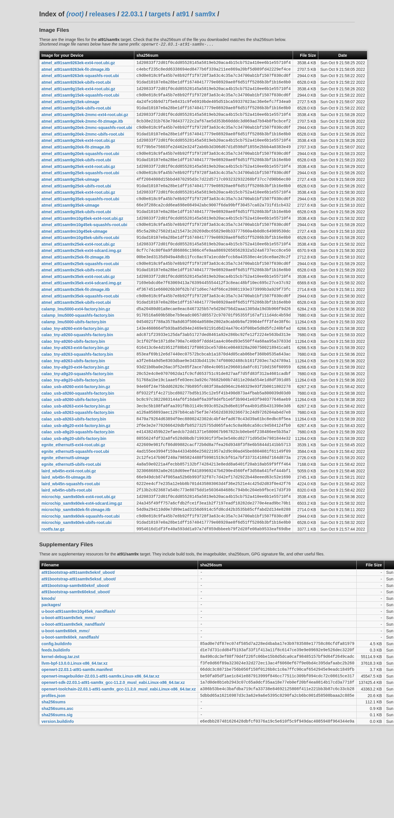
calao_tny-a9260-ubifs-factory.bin (73, 379)
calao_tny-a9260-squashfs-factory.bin (77, 372)
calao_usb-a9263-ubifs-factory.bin (74, 467)
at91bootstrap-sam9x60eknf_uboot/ (75, 651)
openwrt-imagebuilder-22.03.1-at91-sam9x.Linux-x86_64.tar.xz (101, 753)
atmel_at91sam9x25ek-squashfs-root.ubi (80, 291)
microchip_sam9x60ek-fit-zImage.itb (76, 570)
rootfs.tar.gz (53, 592)
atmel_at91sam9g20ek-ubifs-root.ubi (76, 174)
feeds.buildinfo (56, 724)
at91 (182, 14)
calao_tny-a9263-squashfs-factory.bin (77, 394)
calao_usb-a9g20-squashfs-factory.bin (78, 482)
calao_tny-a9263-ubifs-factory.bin (73, 401)
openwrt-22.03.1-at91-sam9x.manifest (77, 746)
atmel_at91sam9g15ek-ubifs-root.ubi (76, 115)
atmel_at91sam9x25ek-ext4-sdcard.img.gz (82, 276)
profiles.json (53, 775)
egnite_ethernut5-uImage (65, 511)
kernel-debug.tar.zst (60, 731)
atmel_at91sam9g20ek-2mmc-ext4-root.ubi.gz (85, 122)
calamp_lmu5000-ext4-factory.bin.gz (76, 342)
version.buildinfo (58, 805)
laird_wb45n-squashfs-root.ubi (71, 540)
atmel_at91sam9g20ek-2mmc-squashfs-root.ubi (87, 137)
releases (102, 14)
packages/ (51, 673)
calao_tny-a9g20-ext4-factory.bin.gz (75, 408)
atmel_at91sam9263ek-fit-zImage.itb (76, 71)
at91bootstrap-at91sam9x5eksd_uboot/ (79, 643)
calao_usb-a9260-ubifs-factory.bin (74, 445)
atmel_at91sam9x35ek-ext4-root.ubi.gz (78, 306)
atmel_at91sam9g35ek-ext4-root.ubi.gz (78, 210)
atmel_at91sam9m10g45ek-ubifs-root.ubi (80, 262)
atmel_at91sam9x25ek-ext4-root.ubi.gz (78, 269)
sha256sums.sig (57, 797)
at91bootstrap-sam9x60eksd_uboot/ (76, 658)
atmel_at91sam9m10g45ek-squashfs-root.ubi (84, 247)
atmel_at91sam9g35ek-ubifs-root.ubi (76, 232)
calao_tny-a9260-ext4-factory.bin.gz (75, 364)
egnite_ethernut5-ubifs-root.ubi (71, 518)
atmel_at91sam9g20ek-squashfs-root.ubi (80, 166)
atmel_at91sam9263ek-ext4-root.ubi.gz (78, 64)
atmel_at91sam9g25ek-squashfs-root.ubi (80, 188)
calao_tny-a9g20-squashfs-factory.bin (77, 416)
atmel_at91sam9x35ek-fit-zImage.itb (76, 320)
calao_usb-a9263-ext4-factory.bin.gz (76, 452)
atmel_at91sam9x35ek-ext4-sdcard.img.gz (82, 313)
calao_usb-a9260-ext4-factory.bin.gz (76, 430)
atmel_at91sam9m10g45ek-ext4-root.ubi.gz (82, 240)
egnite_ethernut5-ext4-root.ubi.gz (73, 496)
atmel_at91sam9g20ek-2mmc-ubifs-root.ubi (83, 144)
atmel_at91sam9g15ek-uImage (71, 107)
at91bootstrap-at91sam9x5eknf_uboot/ (78, 636)
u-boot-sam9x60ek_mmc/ (66, 702)
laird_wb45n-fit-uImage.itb (66, 533)
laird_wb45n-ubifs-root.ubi (67, 548)
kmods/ (49, 665)
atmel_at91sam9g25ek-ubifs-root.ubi (76, 203)
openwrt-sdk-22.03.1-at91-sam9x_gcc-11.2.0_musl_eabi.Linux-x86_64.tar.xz (113, 761)
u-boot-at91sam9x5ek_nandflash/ (73, 695)
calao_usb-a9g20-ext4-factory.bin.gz (76, 474)
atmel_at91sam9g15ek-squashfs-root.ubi (80, 100)
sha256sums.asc (57, 790)
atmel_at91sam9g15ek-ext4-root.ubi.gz (78, 93)
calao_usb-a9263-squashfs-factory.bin (78, 460)
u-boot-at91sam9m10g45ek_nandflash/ (79, 680)
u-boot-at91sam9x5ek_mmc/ (69, 687)
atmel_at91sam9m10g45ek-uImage (75, 254)
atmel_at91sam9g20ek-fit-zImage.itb (76, 159)
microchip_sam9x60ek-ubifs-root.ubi (77, 584)
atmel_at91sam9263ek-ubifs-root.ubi (76, 86)
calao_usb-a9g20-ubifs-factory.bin (74, 489)
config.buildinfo (57, 717)
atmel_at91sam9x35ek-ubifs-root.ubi (76, 335)
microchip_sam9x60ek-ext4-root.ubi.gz (79, 555)
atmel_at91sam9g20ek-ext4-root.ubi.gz (78, 152)
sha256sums (54, 783)
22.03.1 (132, 14)
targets (160, 14)
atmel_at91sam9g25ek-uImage (71, 195)
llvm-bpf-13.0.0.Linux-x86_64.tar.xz (75, 739)
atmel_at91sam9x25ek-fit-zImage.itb (76, 284)
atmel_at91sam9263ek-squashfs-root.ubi (80, 78)
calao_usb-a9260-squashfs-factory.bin (78, 438)
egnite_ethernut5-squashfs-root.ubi (75, 504)
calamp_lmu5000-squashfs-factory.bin (78, 350)
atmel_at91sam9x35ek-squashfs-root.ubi (80, 328)
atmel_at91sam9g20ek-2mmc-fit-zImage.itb (82, 130)
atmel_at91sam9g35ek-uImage (71, 225)
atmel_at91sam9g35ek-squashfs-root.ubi (80, 218)
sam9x (205, 14)
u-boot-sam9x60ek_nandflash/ (70, 709)
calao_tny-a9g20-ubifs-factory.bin (73, 423)
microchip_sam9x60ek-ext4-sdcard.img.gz (82, 562)
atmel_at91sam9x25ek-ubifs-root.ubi (76, 298)
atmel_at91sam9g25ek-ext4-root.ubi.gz (78, 181)
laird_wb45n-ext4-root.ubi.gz (69, 526)
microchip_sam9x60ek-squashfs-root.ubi (81, 577)
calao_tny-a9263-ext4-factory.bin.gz (75, 386)
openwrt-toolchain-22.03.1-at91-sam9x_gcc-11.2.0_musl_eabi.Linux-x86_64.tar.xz (119, 768)
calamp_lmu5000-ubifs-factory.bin (74, 357)
